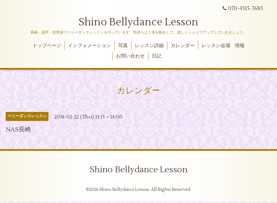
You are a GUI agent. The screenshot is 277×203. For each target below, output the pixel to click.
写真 (123, 46)
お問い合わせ (130, 56)
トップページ (46, 46)
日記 (156, 56)
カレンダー (183, 46)
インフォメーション (89, 46)
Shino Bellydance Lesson (138, 22)
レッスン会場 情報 (223, 46)
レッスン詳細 (149, 46)
